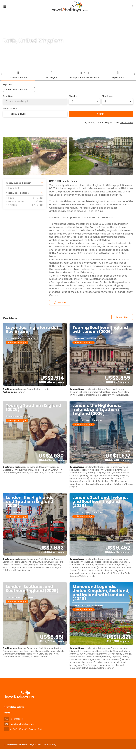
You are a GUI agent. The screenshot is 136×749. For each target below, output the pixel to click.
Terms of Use (126, 122)
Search (100, 113)
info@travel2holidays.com (22, 724)
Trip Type (7, 84)
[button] (1, 74)
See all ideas (122, 317)
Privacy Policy (50, 745)
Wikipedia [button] (60, 302)
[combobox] (35, 101)
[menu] (133, 7)
